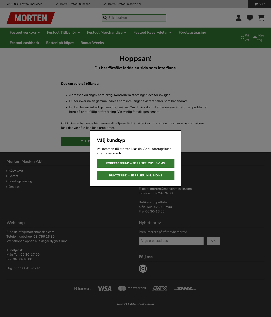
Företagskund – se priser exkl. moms (135, 163)
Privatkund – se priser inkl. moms (135, 175)
